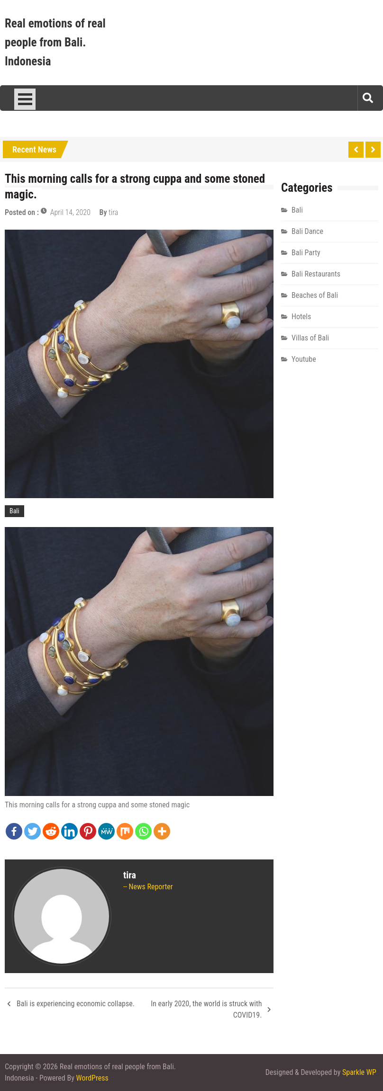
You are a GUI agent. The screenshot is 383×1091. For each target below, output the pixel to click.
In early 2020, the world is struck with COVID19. (206, 1009)
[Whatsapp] (143, 831)
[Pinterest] (88, 831)
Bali (14, 511)
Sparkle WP (359, 1072)
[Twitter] (32, 831)
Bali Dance (307, 231)
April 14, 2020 (70, 212)
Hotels (301, 316)
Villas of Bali (310, 337)
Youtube (304, 359)
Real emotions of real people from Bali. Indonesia (55, 42)
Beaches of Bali (315, 295)
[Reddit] (51, 831)
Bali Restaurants (316, 273)
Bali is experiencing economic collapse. (76, 1003)
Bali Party (306, 252)
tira (113, 212)
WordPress (92, 1077)
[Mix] (125, 831)
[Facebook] (14, 831)
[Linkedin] (69, 831)
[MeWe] (106, 831)
